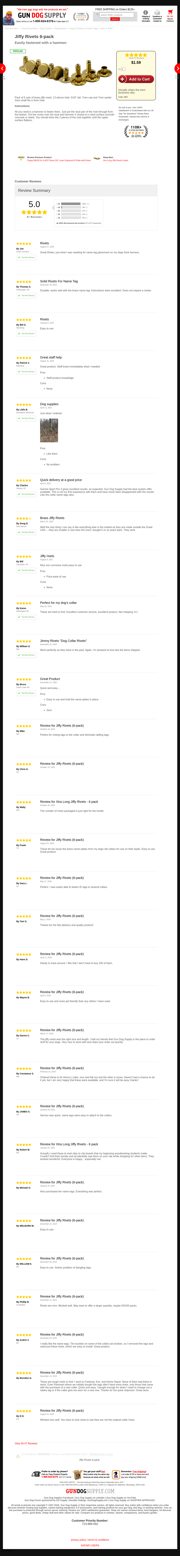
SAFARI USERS (90, 1545)
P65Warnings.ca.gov (101, 1454)
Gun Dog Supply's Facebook (58, 1497)
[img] (136, 55)
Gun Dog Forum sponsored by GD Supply (46, 1500)
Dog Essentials (29, 28)
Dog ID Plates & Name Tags (83, 28)
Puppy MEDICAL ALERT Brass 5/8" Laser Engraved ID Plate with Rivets (59, 160)
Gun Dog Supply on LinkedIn (89, 1497)
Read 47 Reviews (136, 58)
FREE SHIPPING (105, 9)
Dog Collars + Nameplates (53, 28)
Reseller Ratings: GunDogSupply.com (88, 1500)
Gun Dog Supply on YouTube (121, 1497)
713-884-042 (90, 1524)
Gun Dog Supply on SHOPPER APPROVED (132, 1500)
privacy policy (78, 1539)
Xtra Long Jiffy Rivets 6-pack (115, 160)
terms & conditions (98, 1539)
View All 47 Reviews (26, 1443)
